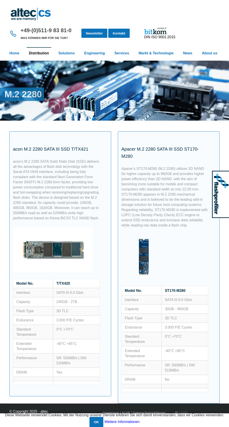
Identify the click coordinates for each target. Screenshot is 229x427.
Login (181, 412)
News (187, 53)
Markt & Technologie (156, 53)
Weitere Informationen (122, 422)
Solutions (66, 53)
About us (209, 53)
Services (121, 53)
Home (14, 53)
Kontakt (119, 33)
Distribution (39, 53)
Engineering (94, 53)
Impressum (110, 412)
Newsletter (94, 33)
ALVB (126, 412)
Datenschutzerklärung (149, 412)
